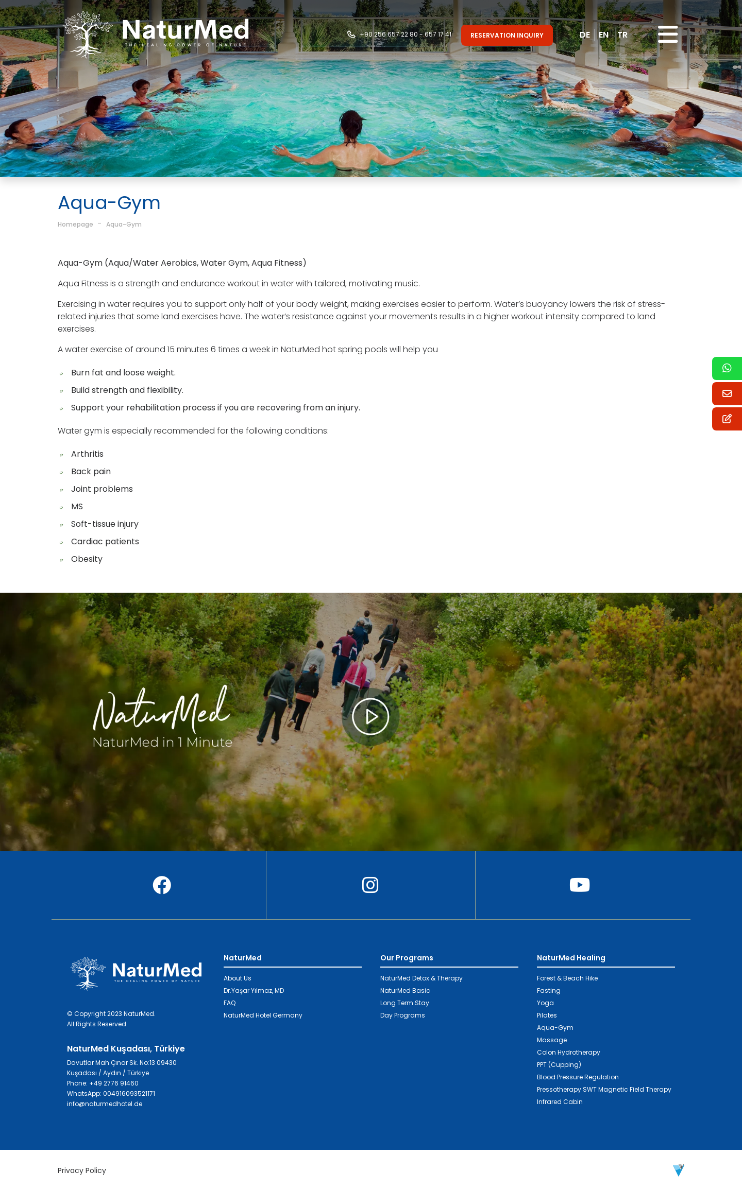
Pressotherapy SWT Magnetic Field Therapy (604, 1089)
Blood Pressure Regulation (578, 1077)
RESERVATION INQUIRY (507, 35)
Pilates (547, 1015)
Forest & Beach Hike (567, 978)
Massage (552, 1040)
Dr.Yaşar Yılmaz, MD (254, 990)
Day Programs (402, 1015)
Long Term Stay (404, 1002)
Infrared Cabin (560, 1101)
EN (604, 35)
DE (585, 35)
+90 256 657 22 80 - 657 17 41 (405, 34)
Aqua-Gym (124, 224)
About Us (237, 978)
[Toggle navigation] (668, 34)
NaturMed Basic (405, 990)
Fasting (549, 990)
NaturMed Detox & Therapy (421, 978)
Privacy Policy (82, 1170)
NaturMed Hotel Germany (263, 1015)
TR (622, 35)
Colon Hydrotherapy (568, 1052)
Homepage (75, 224)
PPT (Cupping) (559, 1064)
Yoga (545, 1002)
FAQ (229, 1002)
